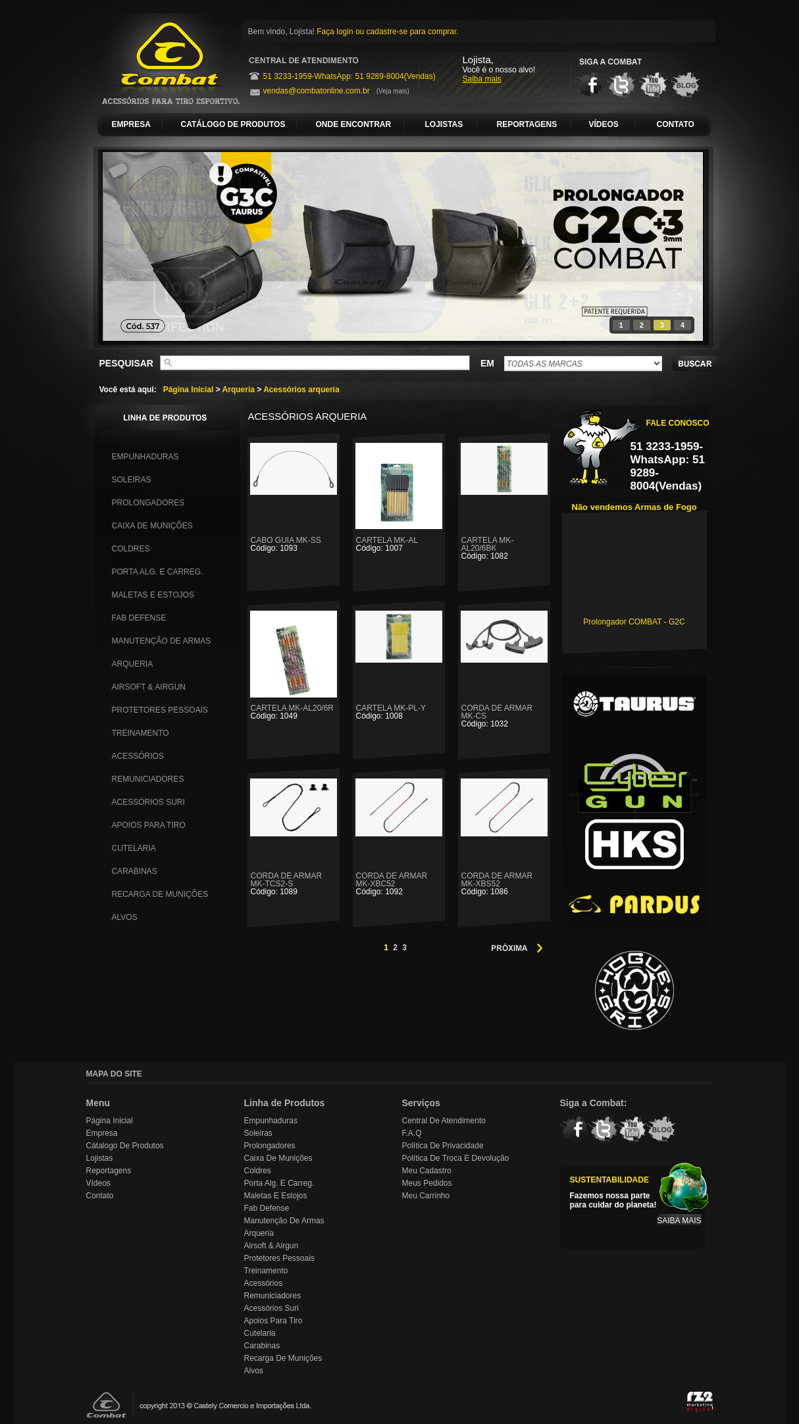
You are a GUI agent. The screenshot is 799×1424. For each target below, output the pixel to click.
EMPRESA (131, 124)
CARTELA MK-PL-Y (399, 711)
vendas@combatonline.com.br (316, 90)
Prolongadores (148, 502)
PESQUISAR (126, 363)
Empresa (102, 1133)
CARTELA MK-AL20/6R (293, 711)
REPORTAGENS (527, 124)
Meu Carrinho (426, 1195)
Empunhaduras (145, 456)
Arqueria (238, 389)
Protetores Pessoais (160, 710)
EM (487, 363)
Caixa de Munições (152, 525)
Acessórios (138, 756)
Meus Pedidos (427, 1183)
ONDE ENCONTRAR (354, 124)
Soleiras (131, 479)
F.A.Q (412, 1133)
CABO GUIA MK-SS (293, 544)
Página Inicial (188, 389)
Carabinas (134, 871)
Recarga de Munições (160, 894)
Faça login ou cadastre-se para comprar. (387, 31)
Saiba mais (482, 79)
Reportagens (109, 1170)
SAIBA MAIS (679, 1220)
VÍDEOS (604, 124)
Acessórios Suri (148, 802)
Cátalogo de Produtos (125, 1145)
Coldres (131, 548)
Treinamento (140, 733)
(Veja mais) (392, 91)
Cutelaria (134, 848)
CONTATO (675, 124)
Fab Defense (139, 618)
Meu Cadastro (426, 1170)
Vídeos (98, 1183)
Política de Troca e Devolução (455, 1158)
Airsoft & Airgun (149, 687)
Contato (100, 1195)
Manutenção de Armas (161, 641)
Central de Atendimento (444, 1120)
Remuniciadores (148, 779)
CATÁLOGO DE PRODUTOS (233, 124)
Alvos (125, 917)
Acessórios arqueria (301, 389)
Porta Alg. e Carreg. (157, 571)
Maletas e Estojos (153, 594)
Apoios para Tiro (149, 825)
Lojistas (99, 1158)
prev (139, 244)
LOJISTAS (444, 124)
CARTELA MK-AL (399, 544)
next (666, 244)
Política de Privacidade (443, 1145)
